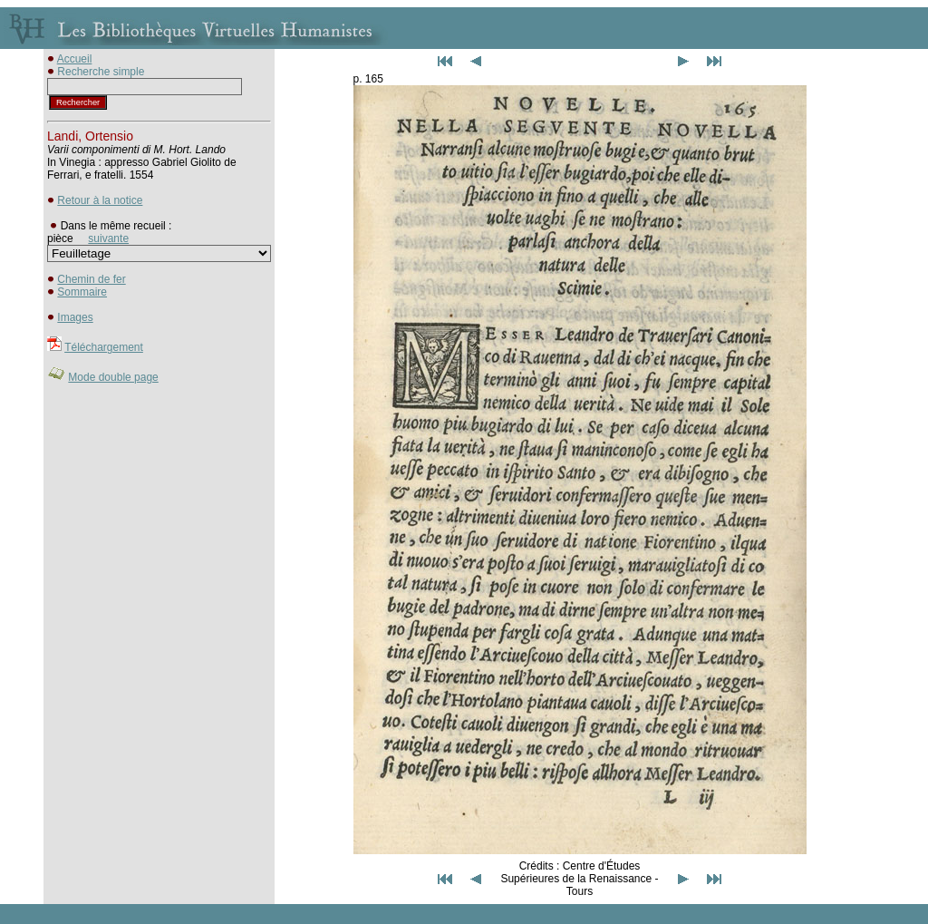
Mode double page (113, 377)
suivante (108, 238)
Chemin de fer (91, 279)
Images (74, 317)
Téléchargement (103, 347)
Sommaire (82, 292)
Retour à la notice (99, 200)
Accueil (74, 59)
